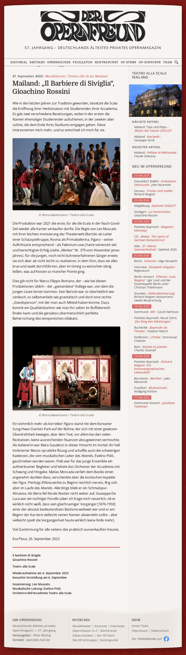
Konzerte (100, 626)
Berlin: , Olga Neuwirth (155, 261)
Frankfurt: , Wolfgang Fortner (151, 389)
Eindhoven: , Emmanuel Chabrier (155, 339)
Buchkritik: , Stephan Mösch (151, 329)
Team (167, 62)
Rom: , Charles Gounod (151, 348)
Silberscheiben (83, 635)
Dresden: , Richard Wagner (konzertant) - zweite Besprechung (155, 297)
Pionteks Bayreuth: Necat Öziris (155, 319)
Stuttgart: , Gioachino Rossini (152, 213)
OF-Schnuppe (150, 62)
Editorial (18, 62)
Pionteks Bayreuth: (153, 228)
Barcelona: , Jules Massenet (152, 380)
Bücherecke (109, 631)
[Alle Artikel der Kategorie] (155, 100)
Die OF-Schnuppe (85, 640)
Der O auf (147, 639)
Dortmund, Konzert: (154, 404)
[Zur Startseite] (93, 26)
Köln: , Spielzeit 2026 (155, 248)
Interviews (117, 626)
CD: (151, 238)
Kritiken (37, 62)
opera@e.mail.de (38, 640)
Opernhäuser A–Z (85, 631)
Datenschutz (160, 631)
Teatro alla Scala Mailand (88, 76)
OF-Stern (128, 62)
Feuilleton (82, 62)
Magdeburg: (155, 206)
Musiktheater (55, 76)
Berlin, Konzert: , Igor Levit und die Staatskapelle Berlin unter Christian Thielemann (155, 282)
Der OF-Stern (106, 635)
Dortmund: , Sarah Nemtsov (156, 312)
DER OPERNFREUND (27, 620)
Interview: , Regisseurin (155, 269)
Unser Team (140, 626)
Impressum (140, 631)
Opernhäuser (58, 62)
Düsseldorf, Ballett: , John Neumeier (155, 183)
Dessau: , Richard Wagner (154, 192)
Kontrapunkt (106, 62)
